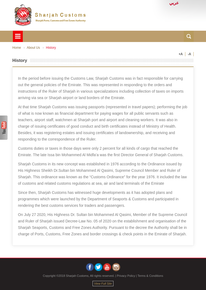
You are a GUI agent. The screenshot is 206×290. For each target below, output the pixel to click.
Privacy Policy (126, 275)
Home (16, 48)
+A (181, 54)
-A (189, 54)
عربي (174, 3)
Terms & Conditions (150, 275)
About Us (33, 48)
